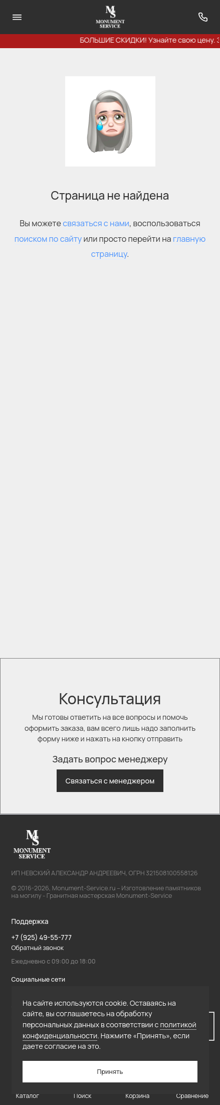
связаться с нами (96, 223)
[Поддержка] (203, 17)
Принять (110, 1071)
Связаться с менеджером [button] (110, 780)
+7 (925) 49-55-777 (42, 937)
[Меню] (17, 17)
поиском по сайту (48, 238)
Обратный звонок (38, 947)
